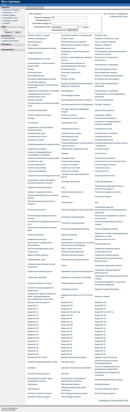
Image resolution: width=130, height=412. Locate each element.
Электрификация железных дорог (109, 380)
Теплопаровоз (67, 202)
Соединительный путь (70, 129)
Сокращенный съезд (103, 129)
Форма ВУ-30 (100, 318)
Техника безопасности (36, 210)
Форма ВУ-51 (100, 331)
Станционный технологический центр (110, 161)
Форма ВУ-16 (100, 305)
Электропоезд (33, 389)
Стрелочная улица (102, 168)
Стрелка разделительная (105, 165)
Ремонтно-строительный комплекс (109, 76)
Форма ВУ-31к (67, 322)
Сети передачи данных (70, 95)
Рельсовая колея (34, 72)
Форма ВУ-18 (66, 309)
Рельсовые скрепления (70, 72)
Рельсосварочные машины (106, 72)
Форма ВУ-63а (33, 338)
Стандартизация (68, 158)
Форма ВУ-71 (66, 341)
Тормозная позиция (35, 235)
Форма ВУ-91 (32, 351)
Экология (65, 374)
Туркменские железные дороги (107, 249)
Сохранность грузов (35, 140)
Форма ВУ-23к (67, 315)
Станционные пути (35, 161)
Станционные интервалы (105, 158)
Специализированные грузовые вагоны (43, 144)
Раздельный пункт (35, 53)
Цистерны (31, 368)
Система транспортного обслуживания (77, 104)
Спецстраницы (9, 38)
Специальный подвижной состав (74, 149)
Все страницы (109, 14)
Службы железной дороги (105, 118)
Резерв (30, 69)
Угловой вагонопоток (103, 252)
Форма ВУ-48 (32, 331)
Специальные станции (36, 149)
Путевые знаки (67, 38)
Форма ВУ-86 (66, 344)
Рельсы (64, 76)
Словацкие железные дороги (73, 118)
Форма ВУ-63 (100, 335)
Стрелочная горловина (36, 168)
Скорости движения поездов (39, 115)
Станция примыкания (36, 165)
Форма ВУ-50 (66, 331)
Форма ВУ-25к (33, 318)
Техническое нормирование (72, 217)
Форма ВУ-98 (100, 354)
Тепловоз (65, 196)
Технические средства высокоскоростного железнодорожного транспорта (111, 210)
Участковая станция (69, 289)
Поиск (4, 26)
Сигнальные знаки (35, 100)
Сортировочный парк (69, 136)
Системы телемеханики (37, 110)
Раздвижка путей (68, 48)
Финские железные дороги (38, 302)
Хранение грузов (68, 362)
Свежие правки (9, 15)
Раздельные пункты (103, 48)
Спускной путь (101, 153)
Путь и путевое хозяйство (105, 42)
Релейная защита (68, 69)
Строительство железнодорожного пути (43, 176)
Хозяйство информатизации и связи (42, 362)
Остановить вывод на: (42, 23)
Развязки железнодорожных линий (41, 48)
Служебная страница (35, 8)
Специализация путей (104, 140)
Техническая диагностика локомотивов (77, 210)
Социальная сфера (69, 140)
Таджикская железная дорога (39, 187)
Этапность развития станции (39, 393)
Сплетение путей (102, 149)
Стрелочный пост (102, 171)
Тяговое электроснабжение (72, 252)
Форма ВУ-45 (66, 328)
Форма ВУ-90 (100, 348)
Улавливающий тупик (36, 260)
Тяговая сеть (32, 252)
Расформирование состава (38, 59)
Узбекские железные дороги (72, 255)
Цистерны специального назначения (76, 368)
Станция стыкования (69, 165)
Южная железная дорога (105, 393)
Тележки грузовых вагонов (72, 192)
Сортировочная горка (36, 133)
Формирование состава (37, 357)
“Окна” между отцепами (71, 397)
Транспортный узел (103, 244)
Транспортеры (67, 239)
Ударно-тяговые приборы (38, 255)
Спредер (64, 153)
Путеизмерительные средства (73, 42)
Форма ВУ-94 (32, 354)
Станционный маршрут (70, 161)
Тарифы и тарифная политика (40, 192)
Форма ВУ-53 (32, 335)
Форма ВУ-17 (32, 309)
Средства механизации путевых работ (43, 158)
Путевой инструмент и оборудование (76, 35)
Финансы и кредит (102, 296)
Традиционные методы (36, 239)
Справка (6, 23)
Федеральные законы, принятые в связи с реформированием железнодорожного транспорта (41, 296)
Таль (63, 187)
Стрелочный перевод (70, 171)
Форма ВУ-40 (100, 325)
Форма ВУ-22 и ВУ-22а (104, 312)
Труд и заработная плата (71, 249)
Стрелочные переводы (36, 171)
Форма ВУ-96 (66, 354)
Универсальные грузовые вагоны (75, 260)
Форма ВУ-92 (66, 351)
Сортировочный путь (103, 136)
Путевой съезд (101, 35)
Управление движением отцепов (108, 265)
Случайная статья (10, 18)
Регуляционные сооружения (106, 65)
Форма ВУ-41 (32, 328)
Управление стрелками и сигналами (76, 277)
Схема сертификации (104, 181)
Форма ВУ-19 (100, 309)
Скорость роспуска (69, 115)
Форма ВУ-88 (32, 348)
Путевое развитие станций (38, 35)
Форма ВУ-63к (67, 338)
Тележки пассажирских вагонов (108, 192)
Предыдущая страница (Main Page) (113, 400)
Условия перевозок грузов (72, 283)
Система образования (104, 100)
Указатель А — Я (10, 12)
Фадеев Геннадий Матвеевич (107, 289)
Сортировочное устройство (106, 133)
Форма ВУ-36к (67, 325)
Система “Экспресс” (103, 104)
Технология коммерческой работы (75, 229)
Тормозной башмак (69, 235)
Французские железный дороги (74, 357)
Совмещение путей (69, 123)
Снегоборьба (32, 123)
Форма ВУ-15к (67, 305)
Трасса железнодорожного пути (40, 249)
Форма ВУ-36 (32, 325)
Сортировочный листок (37, 136)
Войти (4, 5)
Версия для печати (10, 41)
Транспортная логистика (105, 239)
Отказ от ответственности (9, 408)
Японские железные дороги (38, 397)
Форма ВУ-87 (100, 344)
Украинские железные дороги (107, 255)
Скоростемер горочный (104, 110)
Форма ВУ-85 (32, 344)
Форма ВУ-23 (32, 315)
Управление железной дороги (39, 271)
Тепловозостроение (103, 196)
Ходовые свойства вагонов (106, 357)
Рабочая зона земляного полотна (75, 45)
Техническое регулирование (73, 223)
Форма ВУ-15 (32, 305)
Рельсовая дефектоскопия (106, 69)
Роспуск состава (68, 79)
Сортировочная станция (71, 133)
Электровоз (32, 384)
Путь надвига (32, 45)
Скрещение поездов (103, 115)
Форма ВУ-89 (66, 348)
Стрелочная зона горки (70, 168)
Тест (96, 202)
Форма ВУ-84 (100, 341)
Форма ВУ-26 (66, 318)
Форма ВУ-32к (100, 322)
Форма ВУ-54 (66, 335)
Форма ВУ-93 (100, 351)
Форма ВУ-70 (32, 341)
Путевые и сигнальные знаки (107, 38)
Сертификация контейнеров (106, 91)
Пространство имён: (42, 27)
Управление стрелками (37, 277)
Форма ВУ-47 (100, 328)
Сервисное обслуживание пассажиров (43, 91)
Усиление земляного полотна (39, 283)
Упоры (63, 265)
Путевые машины (34, 42)
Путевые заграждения (36, 38)
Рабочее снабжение (103, 45)
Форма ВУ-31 (32, 322)
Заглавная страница (11, 10)
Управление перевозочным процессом (77, 271)
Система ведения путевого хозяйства (76, 100)
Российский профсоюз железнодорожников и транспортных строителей (42, 85)
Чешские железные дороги (38, 374)
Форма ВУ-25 (100, 315)
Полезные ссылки (10, 21)
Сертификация (67, 91)
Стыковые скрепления (70, 181)
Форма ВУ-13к (100, 302)
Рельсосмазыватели (35, 76)
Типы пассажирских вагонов (106, 229)
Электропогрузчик (102, 384)
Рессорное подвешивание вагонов (41, 79)
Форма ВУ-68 (100, 338)
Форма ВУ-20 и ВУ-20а (70, 312)
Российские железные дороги (107, 79)
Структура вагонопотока (105, 176)
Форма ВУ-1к (32, 312)
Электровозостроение (70, 384)
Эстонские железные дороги (106, 389)
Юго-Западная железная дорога (74, 393)
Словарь (31, 118)
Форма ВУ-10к (67, 302)
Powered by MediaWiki (8, 410)
